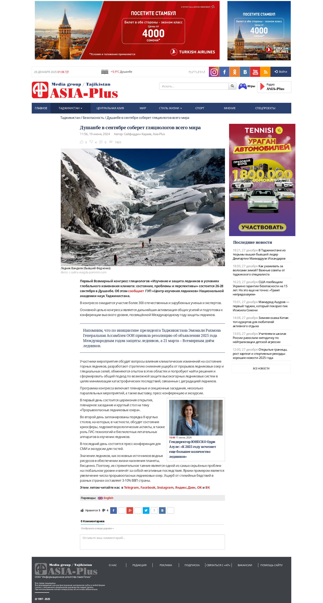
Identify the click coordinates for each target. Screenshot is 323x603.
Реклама (166, 565)
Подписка (192, 565)
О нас (113, 565)
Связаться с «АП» (218, 565)
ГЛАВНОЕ (41, 108)
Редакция (139, 565)
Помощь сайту (271, 565)
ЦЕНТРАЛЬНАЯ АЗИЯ (110, 108)
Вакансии (245, 565)
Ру (190, 72)
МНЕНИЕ (230, 108)
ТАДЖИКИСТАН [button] (70, 108)
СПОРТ (199, 108)
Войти (281, 72)
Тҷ (195, 72)
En (201, 72)
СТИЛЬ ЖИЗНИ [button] (170, 108)
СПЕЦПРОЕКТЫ (265, 108)
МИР (143, 108)
